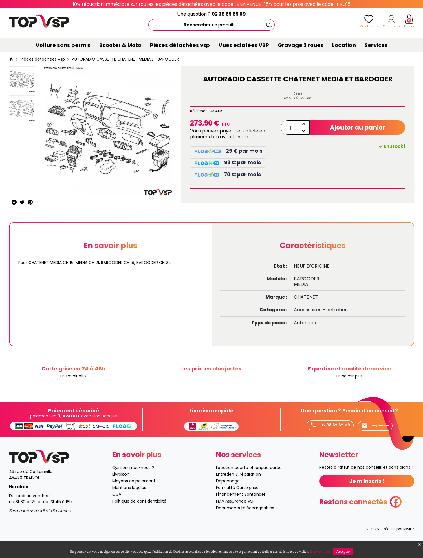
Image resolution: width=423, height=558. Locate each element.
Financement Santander (240, 507)
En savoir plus (73, 376)
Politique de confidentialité (139, 514)
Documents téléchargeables (245, 521)
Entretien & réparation (238, 487)
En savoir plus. (320, 552)
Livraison (120, 487)
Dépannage (228, 494)
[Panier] (409, 19)
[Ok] (269, 25)
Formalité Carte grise (237, 501)
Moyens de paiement (133, 494)
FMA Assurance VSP (235, 514)
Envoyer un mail (318, 438)
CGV (116, 507)
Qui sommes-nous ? (133, 481)
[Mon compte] (391, 19)
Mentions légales (129, 501)
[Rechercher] (211, 25)
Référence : (199, 111)
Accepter (343, 552)
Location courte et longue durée (249, 481)
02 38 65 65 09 (229, 14)
